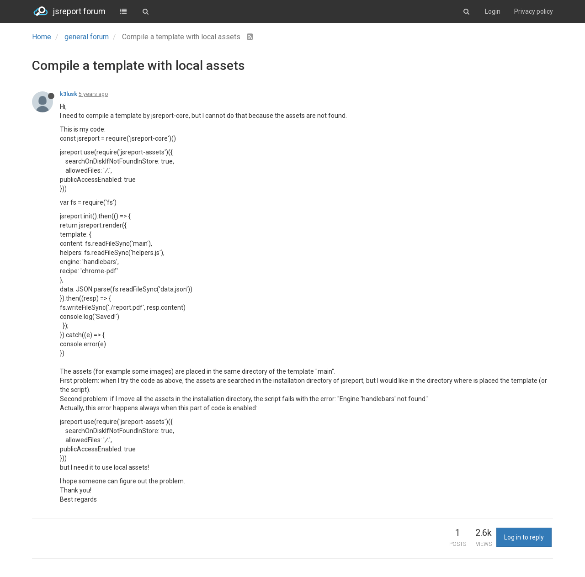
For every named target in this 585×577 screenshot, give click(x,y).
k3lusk (68, 94)
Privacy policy (533, 11)
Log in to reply (524, 537)
